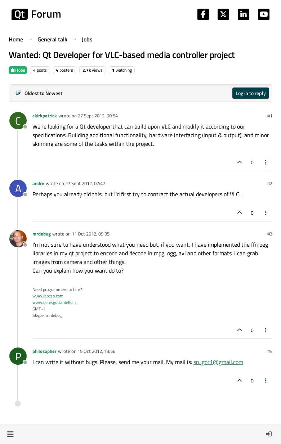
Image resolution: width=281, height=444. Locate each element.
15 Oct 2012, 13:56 (96, 351)
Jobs (17, 70)
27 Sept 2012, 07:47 (85, 183)
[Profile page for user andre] (18, 188)
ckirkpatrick (44, 115)
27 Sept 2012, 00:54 (98, 115)
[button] (10, 434)
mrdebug (41, 233)
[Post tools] (266, 162)
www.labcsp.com (47, 295)
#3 (269, 233)
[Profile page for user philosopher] (18, 356)
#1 (269, 115)
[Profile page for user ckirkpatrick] (18, 120)
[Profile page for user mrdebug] (18, 238)
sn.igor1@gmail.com (218, 362)
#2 (269, 183)
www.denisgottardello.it (54, 302)
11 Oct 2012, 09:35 (91, 233)
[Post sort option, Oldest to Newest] (39, 93)
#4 (269, 351)
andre (38, 183)
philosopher (44, 351)
